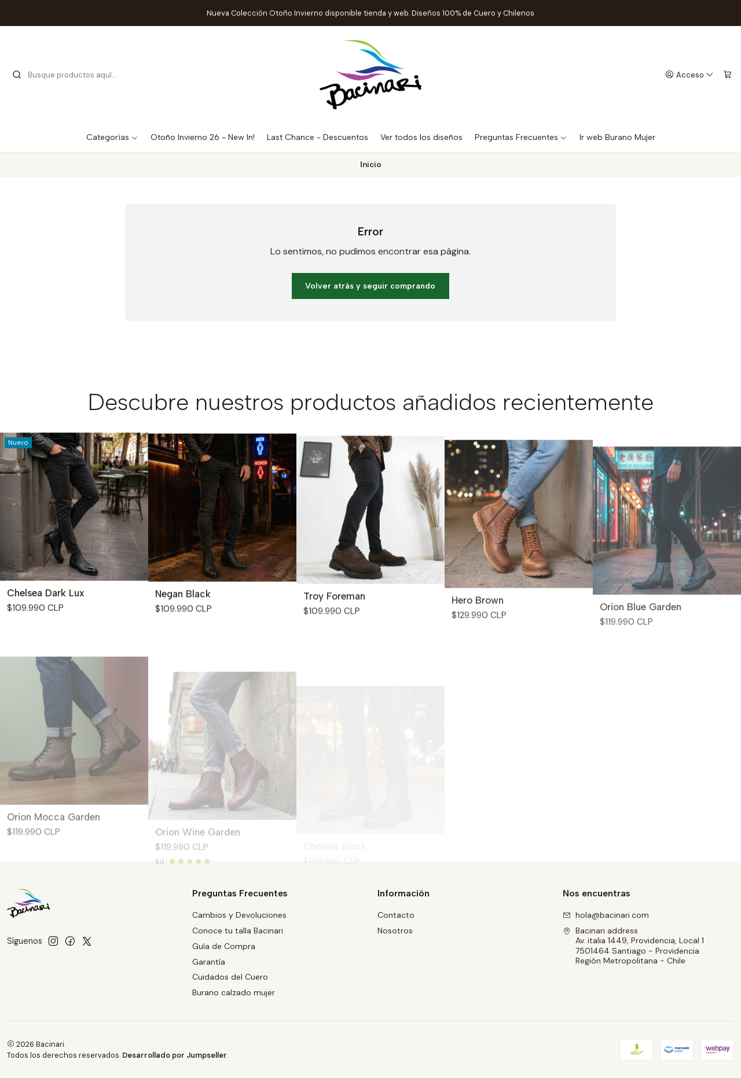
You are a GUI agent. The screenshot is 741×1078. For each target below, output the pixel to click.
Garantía (208, 962)
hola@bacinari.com (606, 915)
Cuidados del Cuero (230, 977)
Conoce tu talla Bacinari (237, 930)
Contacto (395, 915)
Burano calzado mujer (233, 992)
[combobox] (70, 74)
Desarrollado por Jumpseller (174, 1055)
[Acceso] (690, 75)
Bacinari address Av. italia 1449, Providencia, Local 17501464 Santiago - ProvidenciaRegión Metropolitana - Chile (633, 945)
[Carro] (727, 75)
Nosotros (395, 930)
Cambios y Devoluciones (239, 915)
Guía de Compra (223, 946)
